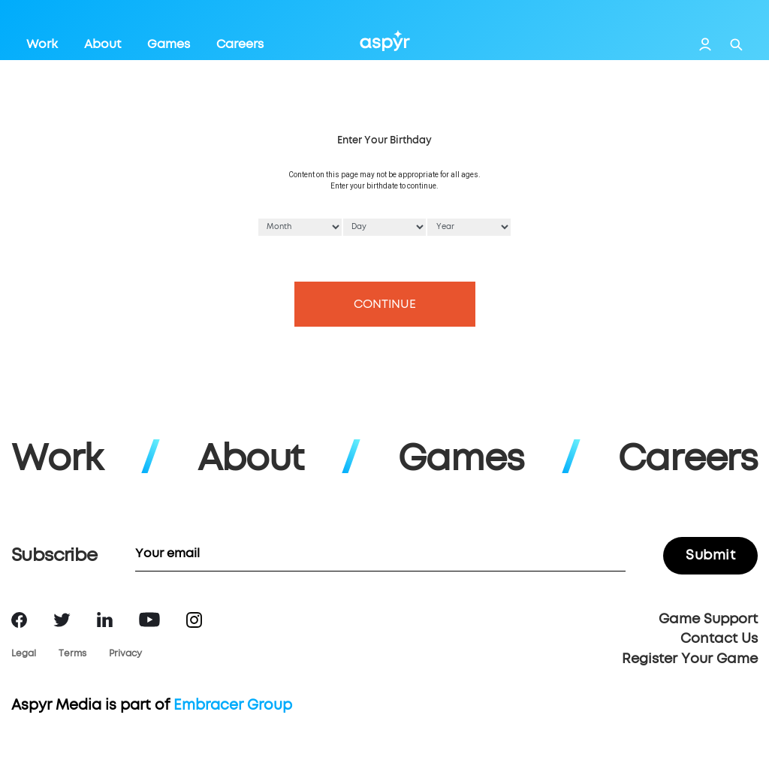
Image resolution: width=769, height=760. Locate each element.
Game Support (708, 619)
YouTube (149, 619)
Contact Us (719, 639)
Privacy (125, 654)
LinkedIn (105, 619)
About (102, 44)
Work (42, 44)
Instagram (194, 620)
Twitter (62, 620)
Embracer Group (232, 705)
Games (168, 44)
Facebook (19, 620)
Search (736, 44)
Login (705, 44)
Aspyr (385, 40)
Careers (240, 44)
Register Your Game (690, 659)
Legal (23, 654)
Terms (72, 654)
